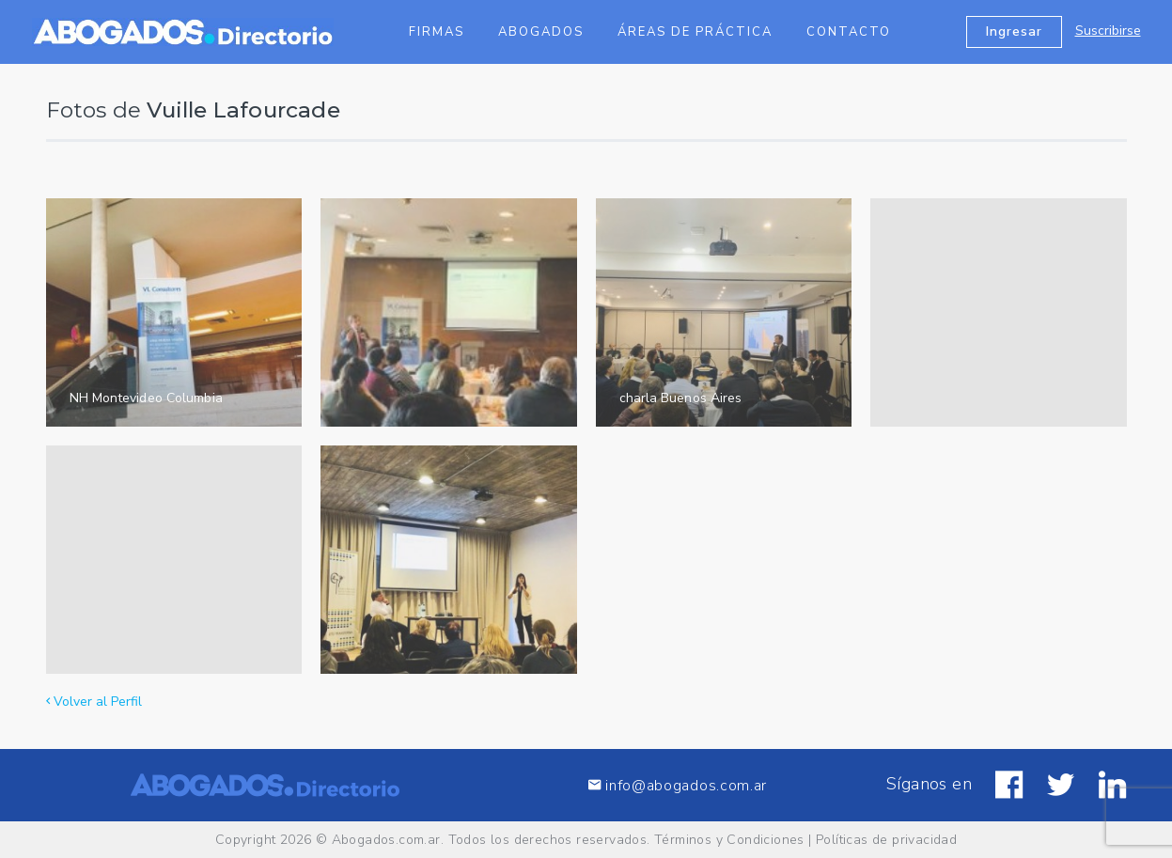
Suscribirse (1108, 30)
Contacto (848, 31)
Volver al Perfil (94, 701)
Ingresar (1014, 31)
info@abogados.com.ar (677, 785)
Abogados (541, 31)
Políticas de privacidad (886, 840)
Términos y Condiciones (729, 840)
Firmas (436, 31)
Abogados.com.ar (386, 840)
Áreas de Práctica (695, 31)
